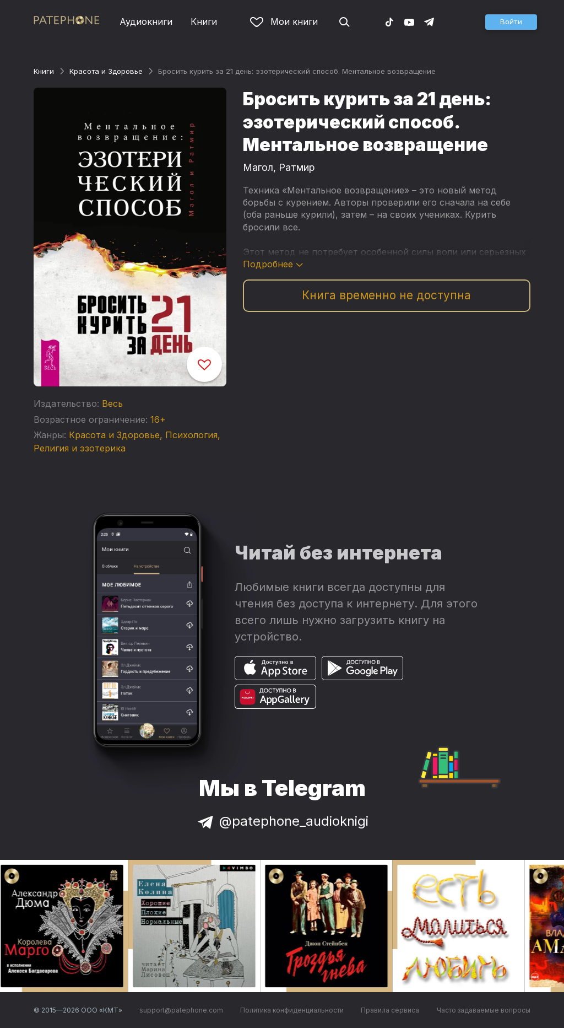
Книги (204, 21)
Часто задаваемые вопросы (483, 1010)
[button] (511, 22)
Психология (191, 434)
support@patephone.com (181, 1010)
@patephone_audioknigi (282, 821)
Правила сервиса (390, 1010)
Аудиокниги (146, 21)
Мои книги (284, 21)
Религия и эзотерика (80, 448)
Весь (112, 403)
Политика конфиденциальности (292, 1010)
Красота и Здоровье (106, 71)
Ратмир (297, 167)
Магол (258, 167)
